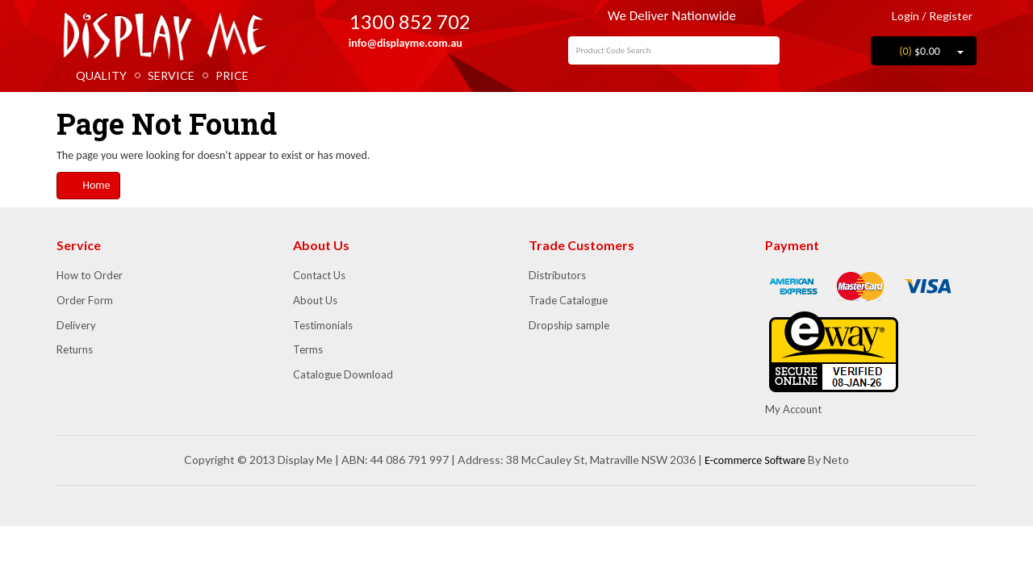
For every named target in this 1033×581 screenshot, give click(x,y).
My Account (793, 409)
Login (899, 16)
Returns (74, 349)
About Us (315, 300)
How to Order (89, 275)
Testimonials (323, 325)
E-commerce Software (755, 460)
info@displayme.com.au (398, 43)
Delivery (76, 325)
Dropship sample (569, 325)
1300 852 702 (398, 21)
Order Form (84, 300)
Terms (308, 349)
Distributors (557, 275)
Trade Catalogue (568, 300)
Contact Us (319, 275)
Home (88, 185)
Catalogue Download (343, 374)
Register (950, 16)
